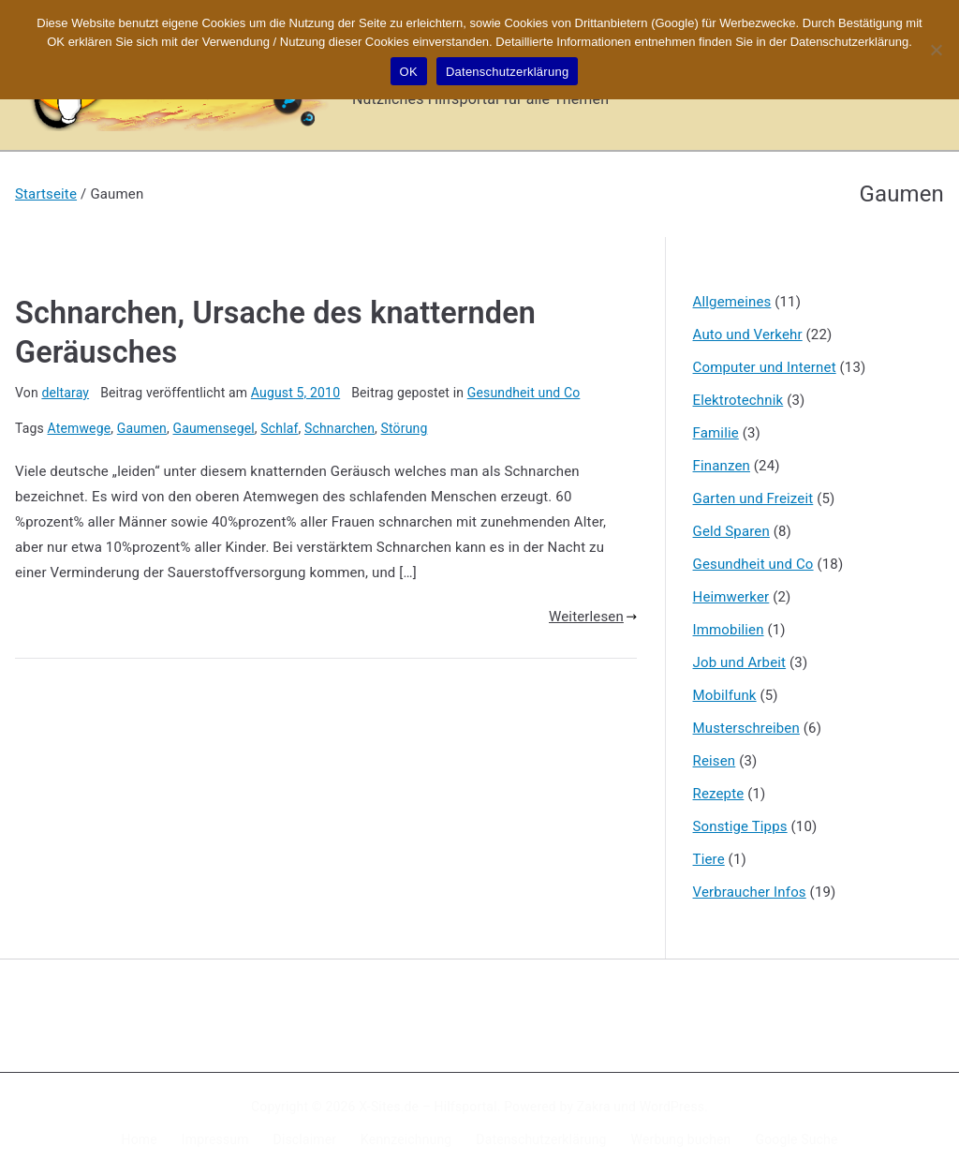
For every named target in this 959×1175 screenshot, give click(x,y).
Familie (716, 432)
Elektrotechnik (738, 400)
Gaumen (142, 428)
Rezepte (719, 793)
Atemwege (79, 428)
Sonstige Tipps (740, 826)
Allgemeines (732, 301)
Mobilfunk (725, 695)
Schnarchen (339, 428)
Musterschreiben (746, 728)
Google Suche (797, 1139)
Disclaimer (305, 1139)
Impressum (215, 1139)
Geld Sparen (731, 531)
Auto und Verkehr (748, 334)
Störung (404, 428)
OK (409, 72)
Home (139, 1139)
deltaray (65, 392)
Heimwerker (731, 596)
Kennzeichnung (406, 1139)
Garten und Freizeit (753, 498)
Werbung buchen (681, 1139)
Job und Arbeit (740, 662)
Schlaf (279, 428)
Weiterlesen (593, 616)
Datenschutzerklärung (541, 1139)
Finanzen (721, 465)
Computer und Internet (764, 367)
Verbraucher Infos (749, 892)
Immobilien (728, 629)
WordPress (672, 1106)
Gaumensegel (214, 428)
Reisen (714, 760)
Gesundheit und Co (524, 392)
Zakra (594, 1106)
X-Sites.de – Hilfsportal (427, 1106)
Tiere (709, 859)
